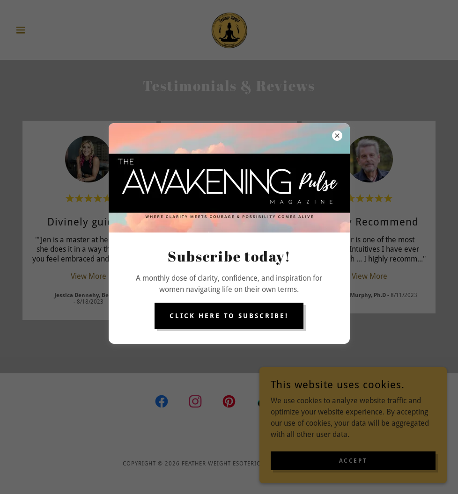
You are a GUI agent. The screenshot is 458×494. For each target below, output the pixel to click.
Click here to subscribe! (229, 316)
